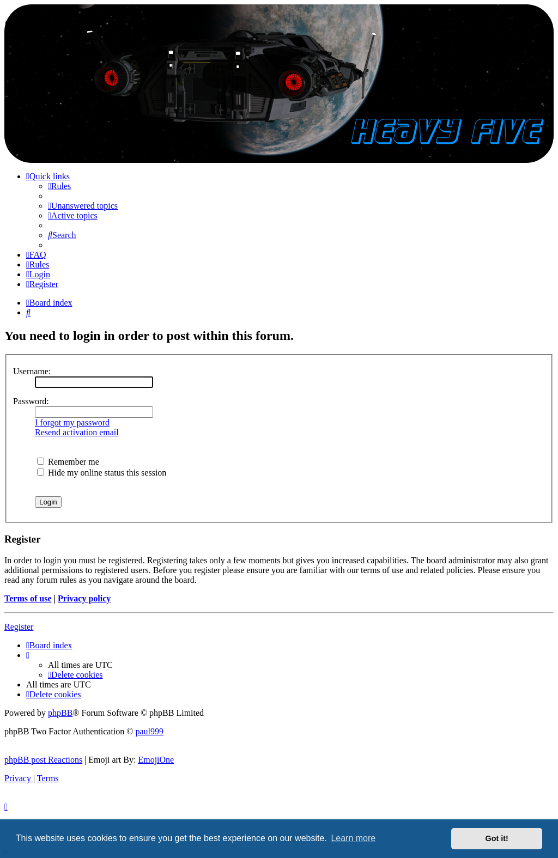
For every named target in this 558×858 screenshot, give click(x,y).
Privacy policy (84, 598)
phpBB (60, 712)
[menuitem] (59, 186)
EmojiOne (156, 759)
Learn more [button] (353, 838)
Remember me (68, 461)
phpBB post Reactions (43, 759)
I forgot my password (72, 422)
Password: (31, 401)
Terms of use (28, 598)
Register (18, 626)
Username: (32, 371)
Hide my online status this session (101, 472)
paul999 (150, 731)
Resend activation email (77, 432)
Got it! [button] (497, 838)
